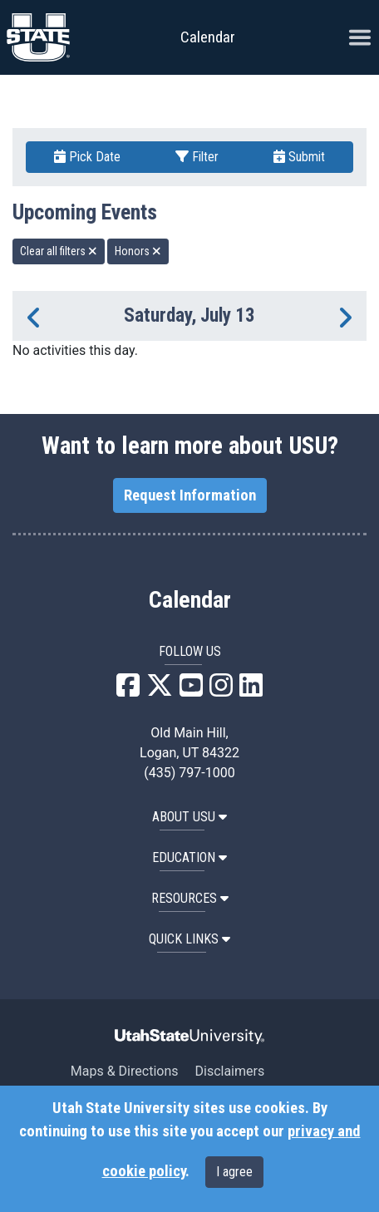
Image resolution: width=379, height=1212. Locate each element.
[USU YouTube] (191, 690)
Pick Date (87, 157)
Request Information (190, 495)
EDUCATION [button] (189, 857)
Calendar (190, 600)
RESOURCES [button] (190, 898)
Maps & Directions (125, 1071)
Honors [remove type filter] (138, 251)
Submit (299, 157)
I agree (234, 1172)
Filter (197, 157)
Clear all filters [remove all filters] (58, 251)
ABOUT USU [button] (189, 817)
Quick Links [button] (189, 939)
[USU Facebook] (128, 690)
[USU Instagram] (221, 690)
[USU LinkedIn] (251, 690)
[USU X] (159, 690)
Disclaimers (229, 1071)
